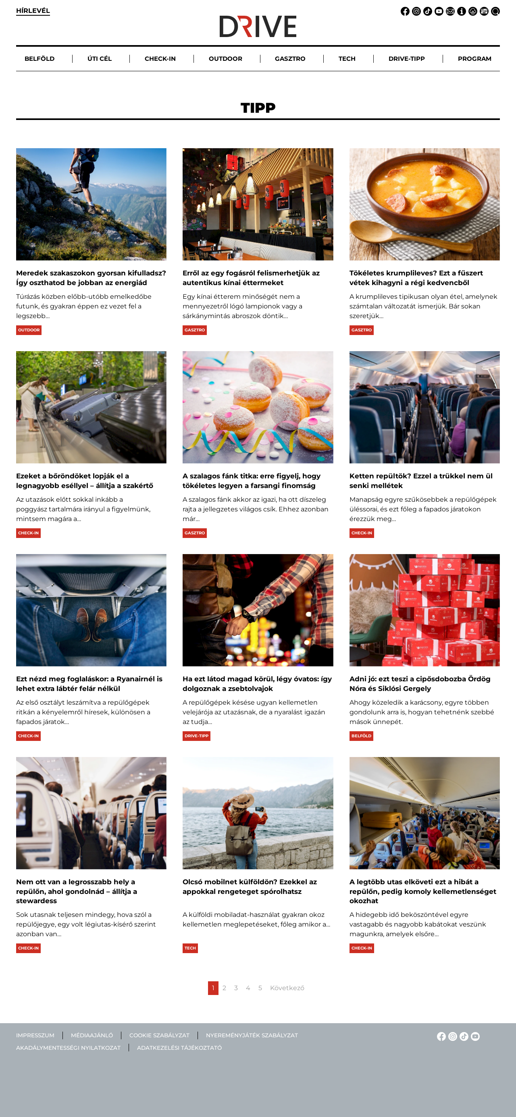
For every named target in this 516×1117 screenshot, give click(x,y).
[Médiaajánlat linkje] (483, 10)
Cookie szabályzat (159, 1035)
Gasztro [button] (290, 58)
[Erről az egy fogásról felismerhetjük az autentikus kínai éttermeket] (258, 204)
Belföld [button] (39, 58)
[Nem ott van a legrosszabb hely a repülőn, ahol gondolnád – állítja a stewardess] (91, 813)
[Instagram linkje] (415, 10)
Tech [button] (347, 58)
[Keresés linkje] (494, 10)
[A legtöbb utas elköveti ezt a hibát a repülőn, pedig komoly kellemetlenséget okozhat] (425, 813)
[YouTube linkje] (437, 10)
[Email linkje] (449, 10)
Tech (190, 948)
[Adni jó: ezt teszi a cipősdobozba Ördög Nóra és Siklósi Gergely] (425, 610)
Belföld (361, 735)
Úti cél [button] (99, 58)
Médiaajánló (92, 1035)
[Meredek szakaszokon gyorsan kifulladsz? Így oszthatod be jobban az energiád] (91, 204)
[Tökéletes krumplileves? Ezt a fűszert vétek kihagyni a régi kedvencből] (425, 204)
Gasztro (195, 330)
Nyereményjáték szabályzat (252, 1035)
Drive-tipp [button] (407, 58)
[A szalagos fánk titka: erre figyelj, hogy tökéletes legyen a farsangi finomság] (258, 407)
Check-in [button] (160, 58)
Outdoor (29, 330)
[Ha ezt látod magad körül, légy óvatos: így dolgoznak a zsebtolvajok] (258, 610)
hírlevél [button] (33, 10)
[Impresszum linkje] (460, 10)
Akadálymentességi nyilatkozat (68, 1048)
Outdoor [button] (225, 58)
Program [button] (474, 58)
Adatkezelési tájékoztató (179, 1048)
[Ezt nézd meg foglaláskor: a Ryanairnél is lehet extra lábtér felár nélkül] (91, 610)
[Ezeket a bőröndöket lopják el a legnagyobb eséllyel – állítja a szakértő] (91, 407)
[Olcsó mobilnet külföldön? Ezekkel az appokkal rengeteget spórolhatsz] (258, 813)
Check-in (28, 533)
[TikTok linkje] (426, 10)
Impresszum (35, 1035)
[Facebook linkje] (404, 10)
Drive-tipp (196, 735)
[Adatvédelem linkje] (471, 10)
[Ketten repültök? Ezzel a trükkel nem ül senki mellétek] (425, 407)
